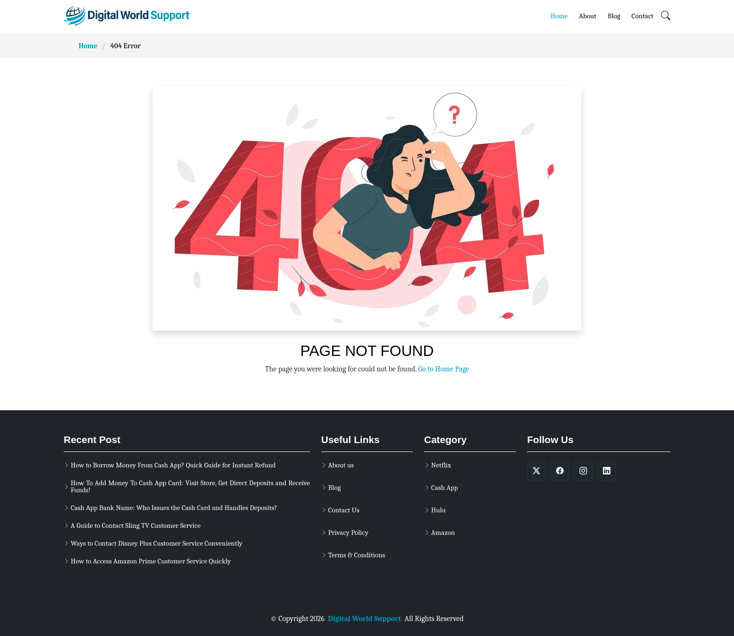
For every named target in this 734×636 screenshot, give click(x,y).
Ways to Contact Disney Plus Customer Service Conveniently (156, 543)
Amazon (443, 532)
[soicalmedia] (536, 471)
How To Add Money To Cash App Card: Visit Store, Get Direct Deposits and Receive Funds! (190, 487)
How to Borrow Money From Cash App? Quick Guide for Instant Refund (173, 465)
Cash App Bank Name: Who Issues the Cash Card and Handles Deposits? (174, 507)
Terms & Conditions (356, 555)
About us (341, 465)
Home (559, 16)
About (587, 16)
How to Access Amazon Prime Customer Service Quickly (151, 561)
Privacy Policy (348, 532)
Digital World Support (364, 618)
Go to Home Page (443, 369)
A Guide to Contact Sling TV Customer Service (136, 525)
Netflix (441, 465)
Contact (642, 16)
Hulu (438, 510)
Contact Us (344, 510)
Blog (614, 16)
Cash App (444, 487)
